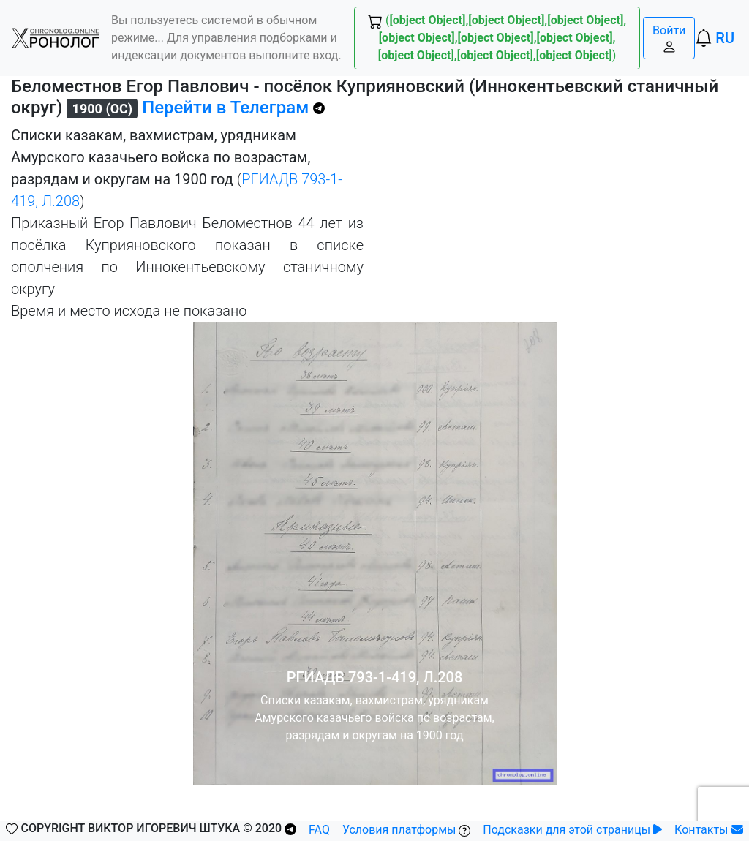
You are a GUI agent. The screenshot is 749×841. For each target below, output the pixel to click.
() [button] (497, 37)
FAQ (319, 830)
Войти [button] (668, 38)
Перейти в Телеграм (233, 107)
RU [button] (724, 38)
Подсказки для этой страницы (572, 830)
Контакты (708, 830)
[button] (55, 38)
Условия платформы (406, 830)
